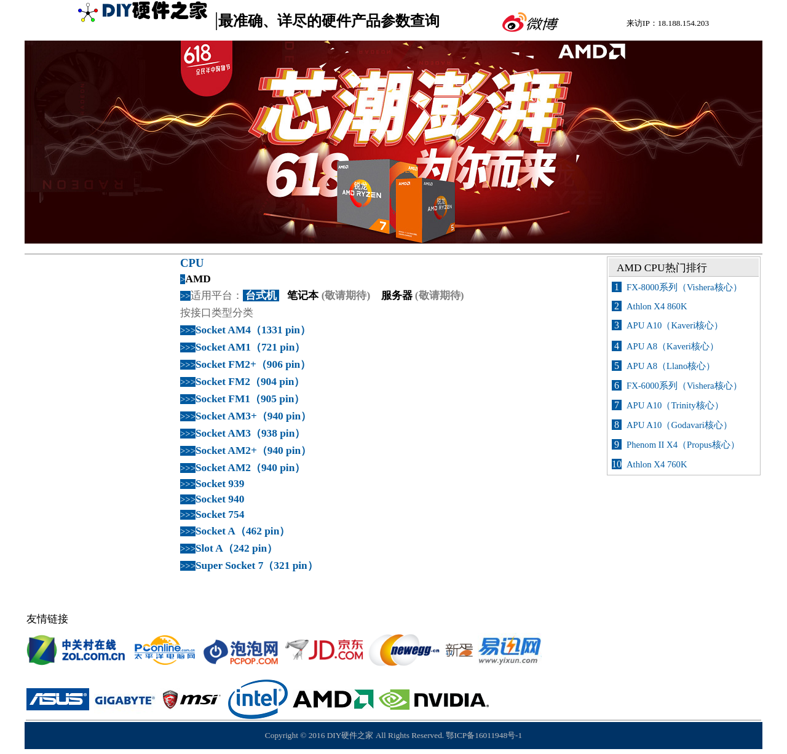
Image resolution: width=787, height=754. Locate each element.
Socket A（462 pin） (243, 531)
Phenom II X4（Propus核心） (683, 445)
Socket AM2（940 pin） (250, 468)
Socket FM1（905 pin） (250, 399)
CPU (192, 262)
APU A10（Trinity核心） (675, 405)
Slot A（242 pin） (236, 548)
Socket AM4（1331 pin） (253, 330)
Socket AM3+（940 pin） (253, 416)
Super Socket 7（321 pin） (257, 565)
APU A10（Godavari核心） (679, 425)
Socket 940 (220, 499)
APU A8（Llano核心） (671, 366)
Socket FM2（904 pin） (250, 381)
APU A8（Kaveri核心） (673, 346)
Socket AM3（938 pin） (250, 433)
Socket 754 (220, 514)
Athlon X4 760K (657, 464)
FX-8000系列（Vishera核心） (684, 287)
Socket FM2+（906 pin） (253, 364)
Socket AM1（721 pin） (250, 347)
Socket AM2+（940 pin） (253, 450)
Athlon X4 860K (657, 306)
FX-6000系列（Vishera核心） (684, 386)
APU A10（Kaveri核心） (675, 325)
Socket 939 (220, 484)
